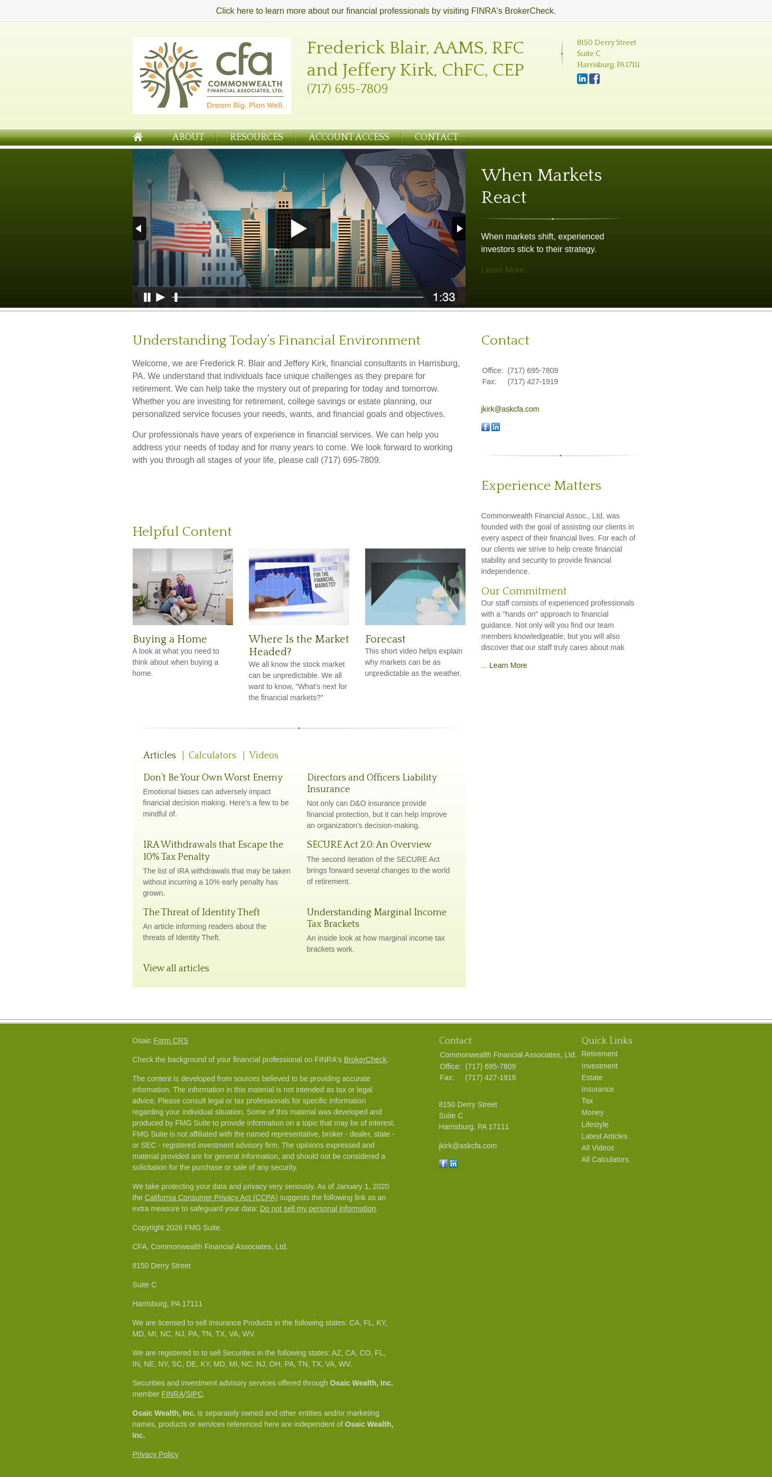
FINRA (173, 1394)
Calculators (212, 755)
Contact (437, 137)
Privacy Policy (156, 1454)
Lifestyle (595, 1124)
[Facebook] (594, 82)
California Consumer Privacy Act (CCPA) (211, 1197)
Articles (159, 755)
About (188, 137)
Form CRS (170, 1040)
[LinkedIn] (582, 82)
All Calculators (605, 1159)
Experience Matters (541, 486)
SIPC (194, 1394)
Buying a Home (170, 639)
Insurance (598, 1089)
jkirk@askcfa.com (510, 409)
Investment (600, 1066)
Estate (592, 1077)
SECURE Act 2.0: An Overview (369, 845)
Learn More (503, 269)
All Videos (598, 1148)
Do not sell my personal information (318, 1208)
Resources (256, 137)
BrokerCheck (365, 1059)
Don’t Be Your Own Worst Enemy (213, 778)
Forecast (385, 639)
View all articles (176, 968)
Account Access (349, 137)
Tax (587, 1101)
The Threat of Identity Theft (201, 912)
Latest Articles (605, 1136)
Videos (263, 755)
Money (593, 1112)
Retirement (600, 1053)
